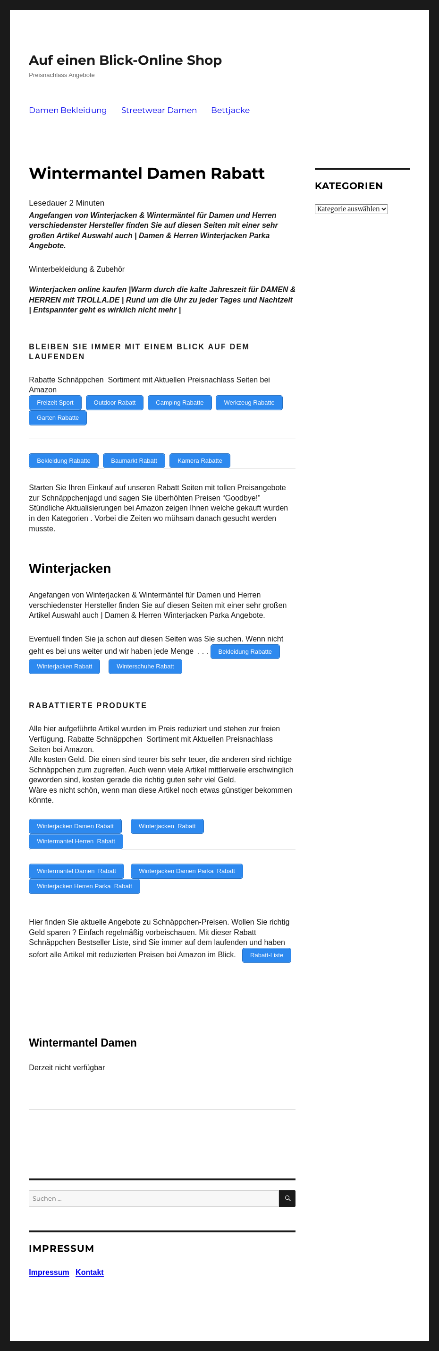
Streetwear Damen (159, 110)
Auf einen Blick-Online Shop (125, 60)
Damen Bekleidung (68, 110)
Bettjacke (230, 110)
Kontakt (90, 1266)
